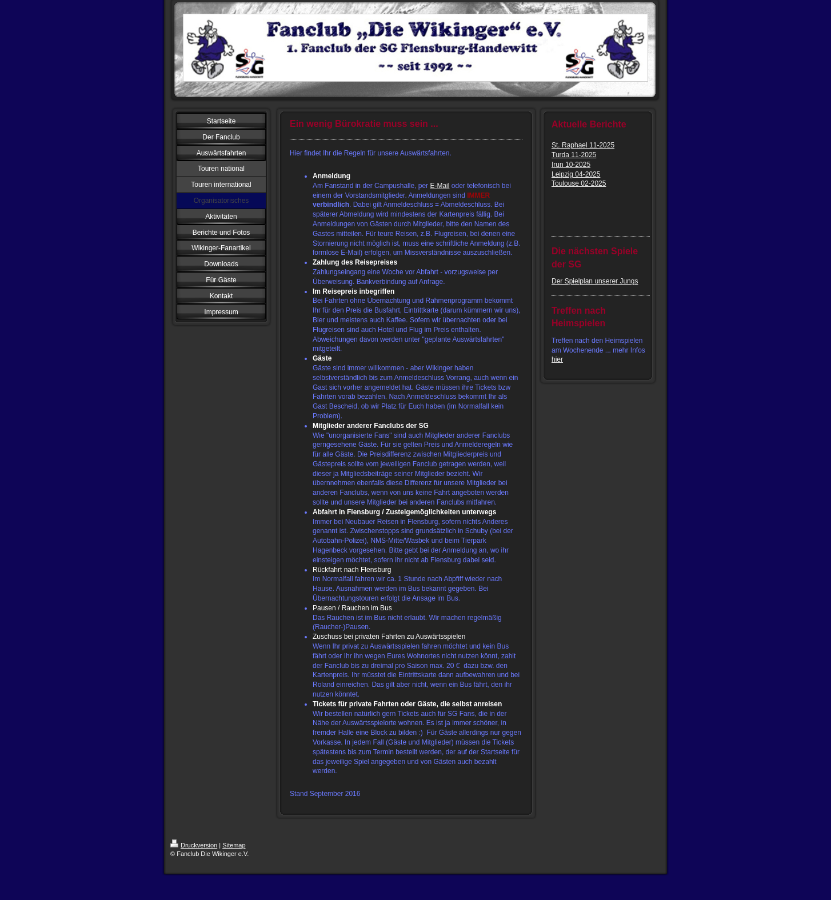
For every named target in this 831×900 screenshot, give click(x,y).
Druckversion (193, 845)
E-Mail (439, 186)
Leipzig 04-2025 (576, 174)
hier (557, 359)
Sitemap (233, 845)
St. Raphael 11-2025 (583, 145)
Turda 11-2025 (574, 155)
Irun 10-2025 (571, 165)
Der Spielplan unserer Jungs (595, 281)
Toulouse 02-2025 (579, 183)
